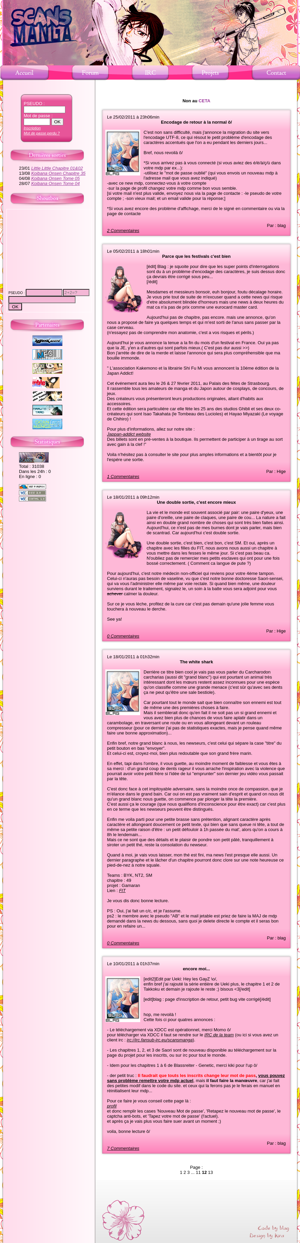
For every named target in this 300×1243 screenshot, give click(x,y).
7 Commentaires (123, 1148)
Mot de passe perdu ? (42, 133)
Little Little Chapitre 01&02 (57, 168)
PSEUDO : (34, 103)
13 (210, 1172)
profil (111, 1106)
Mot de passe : (38, 115)
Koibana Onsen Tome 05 (55, 178)
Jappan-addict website (129, 434)
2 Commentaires (123, 230)
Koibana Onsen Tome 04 (55, 183)
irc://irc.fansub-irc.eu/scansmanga (160, 1039)
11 (198, 1172)
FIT (122, 890)
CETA (204, 100)
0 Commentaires (123, 636)
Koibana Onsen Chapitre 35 (58, 173)
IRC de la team (219, 1034)
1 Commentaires (123, 476)
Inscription (32, 128)
